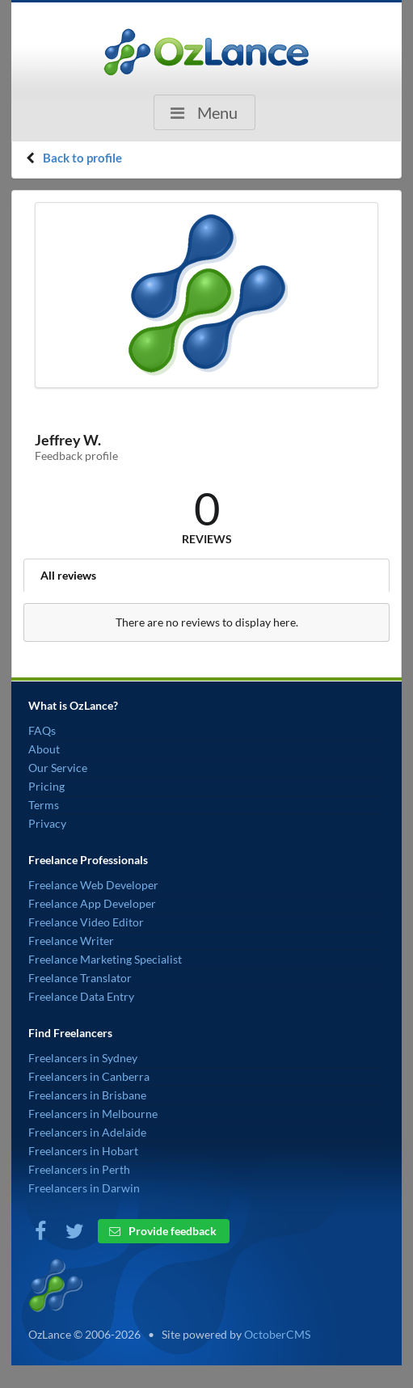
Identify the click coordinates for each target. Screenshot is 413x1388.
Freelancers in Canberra (89, 1076)
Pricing (46, 786)
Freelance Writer (71, 940)
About (44, 749)
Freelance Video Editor (86, 922)
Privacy (47, 823)
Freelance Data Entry (81, 996)
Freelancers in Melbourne (93, 1113)
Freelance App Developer (92, 903)
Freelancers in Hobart (83, 1151)
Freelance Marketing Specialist (105, 959)
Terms (43, 805)
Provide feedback (162, 1231)
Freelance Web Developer (93, 885)
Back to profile (82, 157)
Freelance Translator (80, 978)
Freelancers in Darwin (84, 1188)
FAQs (42, 730)
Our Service (57, 767)
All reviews (68, 575)
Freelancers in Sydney (82, 1058)
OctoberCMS (277, 1334)
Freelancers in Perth (79, 1169)
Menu (203, 112)
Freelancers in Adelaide (87, 1132)
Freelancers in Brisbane (87, 1095)
